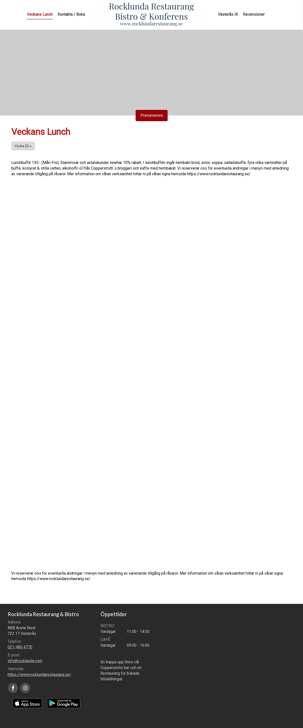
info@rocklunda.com (25, 660)
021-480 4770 (20, 647)
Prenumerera (152, 115)
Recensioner (254, 14)
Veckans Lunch (40, 14)
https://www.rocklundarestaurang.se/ (39, 674)
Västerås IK (228, 14)
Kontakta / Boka (71, 14)
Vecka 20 (23, 146)
